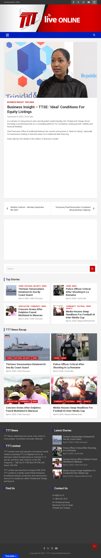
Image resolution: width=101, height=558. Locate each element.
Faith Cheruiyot (36, 298)
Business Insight (15, 102)
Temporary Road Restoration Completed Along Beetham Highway (72, 208)
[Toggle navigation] (7, 35)
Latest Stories (62, 430)
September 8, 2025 (15, 117)
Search (92, 269)
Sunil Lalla (29, 117)
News (44, 286)
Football (81, 306)
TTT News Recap (16, 329)
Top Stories (13, 279)
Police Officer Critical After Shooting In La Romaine (78, 291)
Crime (21, 286)
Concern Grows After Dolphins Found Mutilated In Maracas (30, 312)
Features (29, 102)
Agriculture (23, 306)
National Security (32, 286)
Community (35, 306)
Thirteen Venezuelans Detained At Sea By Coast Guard (31, 291)
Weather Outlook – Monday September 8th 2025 (27, 208)
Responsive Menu (94, 2)
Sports (69, 308)
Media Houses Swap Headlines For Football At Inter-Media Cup (80, 314)
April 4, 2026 (23, 298)
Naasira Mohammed (86, 321)
